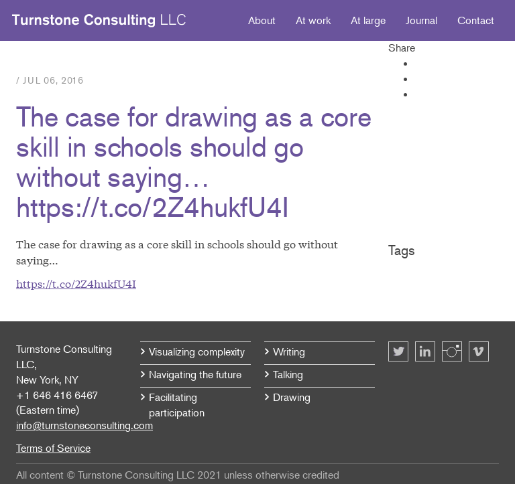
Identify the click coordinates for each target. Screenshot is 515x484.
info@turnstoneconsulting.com (84, 425)
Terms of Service (53, 448)
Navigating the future (195, 374)
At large (368, 20)
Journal (421, 20)
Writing (289, 351)
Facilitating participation (177, 404)
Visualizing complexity (197, 351)
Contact (475, 20)
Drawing (291, 397)
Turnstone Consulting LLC (99, 20)
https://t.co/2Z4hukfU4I (76, 283)
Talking (288, 374)
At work (313, 20)
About (262, 20)
